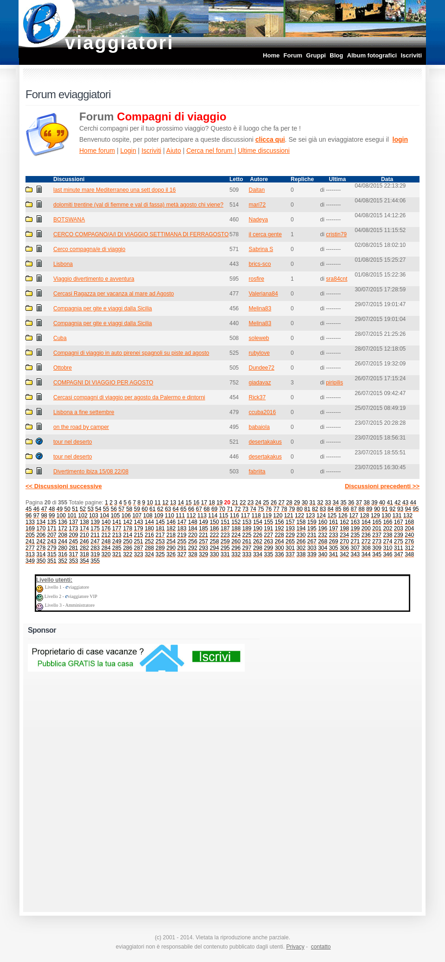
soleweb (258, 338)
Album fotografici (372, 55)
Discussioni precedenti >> (382, 486)
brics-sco (259, 264)
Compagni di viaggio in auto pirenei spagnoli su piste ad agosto (131, 353)
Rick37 (257, 397)
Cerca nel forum (210, 150)
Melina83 (259, 308)
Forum (293, 55)
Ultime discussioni (264, 150)
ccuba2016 (262, 412)
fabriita (256, 471)
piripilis (334, 382)
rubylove (258, 353)
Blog (336, 55)
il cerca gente (264, 234)
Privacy (295, 946)
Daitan (256, 190)
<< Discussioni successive (63, 486)
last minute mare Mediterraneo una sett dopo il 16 (114, 190)
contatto (321, 946)
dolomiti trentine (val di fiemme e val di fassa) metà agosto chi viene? (138, 204)
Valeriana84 (263, 293)
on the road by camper (81, 427)
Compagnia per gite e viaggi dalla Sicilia (102, 308)
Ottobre (62, 368)
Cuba (60, 338)
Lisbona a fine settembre (83, 412)
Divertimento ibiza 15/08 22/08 (90, 471)
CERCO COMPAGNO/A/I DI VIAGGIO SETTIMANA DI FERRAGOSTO (141, 234)
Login (128, 150)
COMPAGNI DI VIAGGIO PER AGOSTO (103, 382)
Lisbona (63, 264)
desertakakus (264, 442)
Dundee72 (261, 368)
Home (271, 55)
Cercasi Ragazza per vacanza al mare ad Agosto (113, 293)
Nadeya (257, 219)
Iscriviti (411, 55)
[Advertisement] (318, 765)
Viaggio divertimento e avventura (93, 279)
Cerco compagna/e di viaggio (89, 249)
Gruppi (316, 55)
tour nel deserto (72, 442)
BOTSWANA (69, 219)
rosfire (256, 279)
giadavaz (259, 382)
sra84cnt (336, 279)
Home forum (97, 150)
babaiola (258, 427)
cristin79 (336, 234)
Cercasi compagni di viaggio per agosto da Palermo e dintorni (129, 397)
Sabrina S (260, 249)
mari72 (257, 204)
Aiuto (173, 150)
